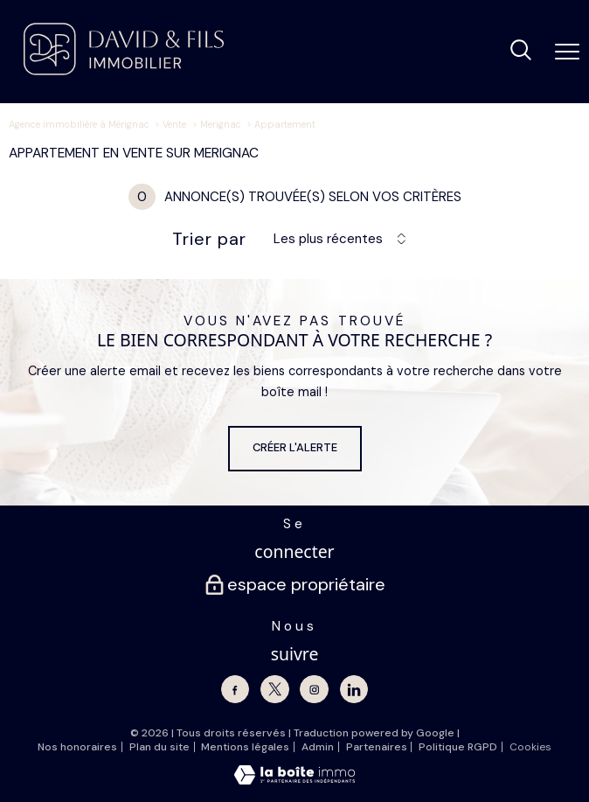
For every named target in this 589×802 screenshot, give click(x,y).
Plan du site (159, 747)
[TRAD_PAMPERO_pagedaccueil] (124, 71)
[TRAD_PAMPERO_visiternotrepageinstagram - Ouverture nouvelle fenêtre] (314, 689)
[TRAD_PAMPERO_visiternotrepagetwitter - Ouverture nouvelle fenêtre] (274, 689)
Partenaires (376, 747)
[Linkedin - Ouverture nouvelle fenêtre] (354, 689)
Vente (174, 124)
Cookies (530, 748)
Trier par (209, 238)
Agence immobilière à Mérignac (79, 124)
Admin (317, 747)
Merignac (220, 124)
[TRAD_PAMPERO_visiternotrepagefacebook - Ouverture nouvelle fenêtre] (235, 689)
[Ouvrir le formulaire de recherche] (520, 51)
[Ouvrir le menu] (567, 51)
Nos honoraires (77, 747)
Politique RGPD (458, 747)
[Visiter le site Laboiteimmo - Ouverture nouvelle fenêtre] (294, 780)
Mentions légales (245, 747)
